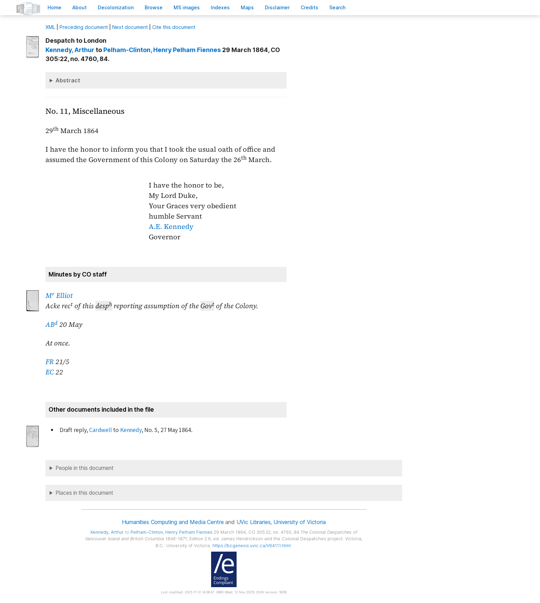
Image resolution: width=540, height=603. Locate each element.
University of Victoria (299, 522)
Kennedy (131, 430)
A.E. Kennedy (171, 226)
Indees (220, 7)
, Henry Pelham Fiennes (162, 49)
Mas (247, 7)
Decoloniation (116, 7)
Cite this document (173, 27)
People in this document (84, 468)
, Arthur (69, 49)
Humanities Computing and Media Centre (173, 522)
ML (50, 27)
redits (309, 7)
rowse (154, 7)
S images (187, 7)
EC (49, 372)
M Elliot (59, 295)
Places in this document (84, 493)
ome (54, 7)
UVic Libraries (254, 522)
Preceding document (84, 27)
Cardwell (100, 430)
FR (49, 361)
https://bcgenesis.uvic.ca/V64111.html (251, 545)
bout (79, 7)
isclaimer (277, 7)
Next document (130, 27)
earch (337, 7)
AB (51, 324)
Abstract (67, 80)
